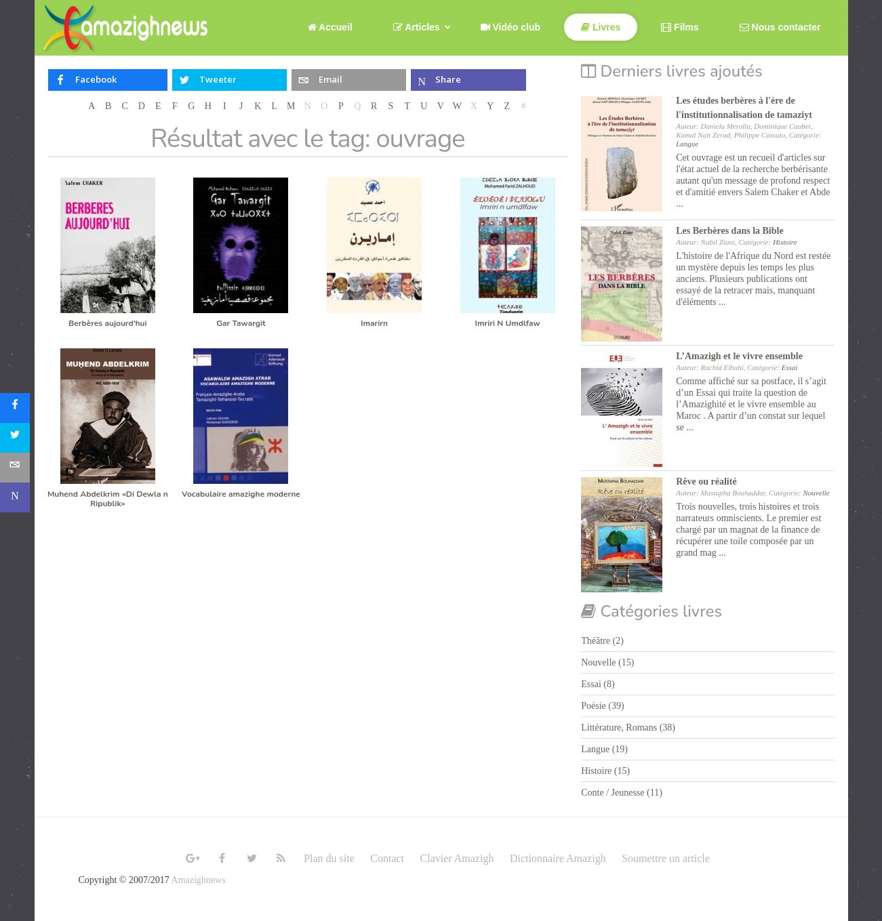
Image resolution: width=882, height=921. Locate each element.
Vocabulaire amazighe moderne (241, 494)
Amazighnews (199, 880)
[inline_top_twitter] (229, 80)
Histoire (785, 242)
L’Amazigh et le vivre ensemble (739, 356)
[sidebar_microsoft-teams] (15, 497)
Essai (790, 367)
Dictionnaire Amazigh (558, 858)
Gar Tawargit (241, 323)
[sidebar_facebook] (15, 408)
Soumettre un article (666, 858)
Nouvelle (816, 493)
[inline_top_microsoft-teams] (468, 80)
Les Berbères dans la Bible (729, 231)
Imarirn (374, 323)
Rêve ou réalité (706, 481)
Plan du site (329, 858)
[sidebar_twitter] (15, 438)
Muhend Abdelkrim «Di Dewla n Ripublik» (107, 499)
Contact (387, 858)
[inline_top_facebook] (107, 80)
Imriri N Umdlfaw (507, 323)
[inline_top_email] (349, 80)
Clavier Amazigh (457, 858)
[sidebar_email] (15, 468)
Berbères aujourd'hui (107, 323)
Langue (687, 144)
